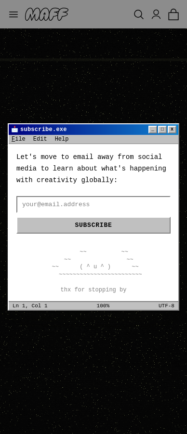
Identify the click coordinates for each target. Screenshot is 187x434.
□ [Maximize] (162, 129)
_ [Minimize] (152, 129)
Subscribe (93, 225)
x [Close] (172, 129)
